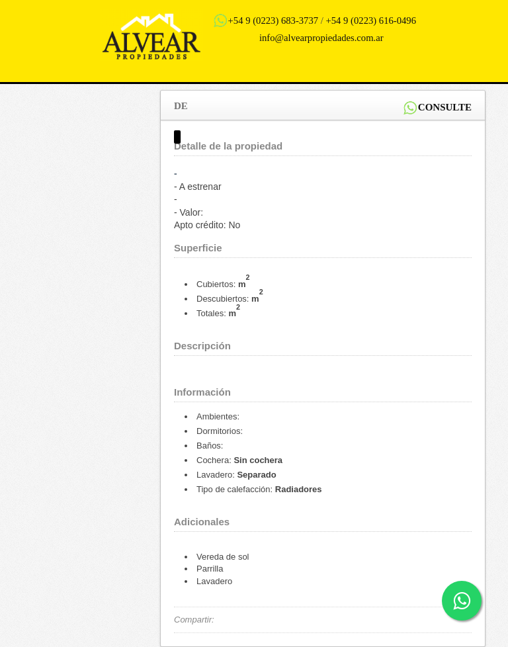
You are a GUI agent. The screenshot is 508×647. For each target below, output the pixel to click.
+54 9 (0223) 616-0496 (371, 20)
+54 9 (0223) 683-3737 (273, 20)
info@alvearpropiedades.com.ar (321, 37)
